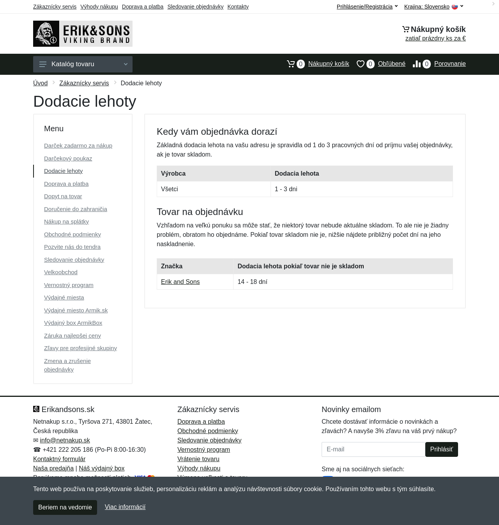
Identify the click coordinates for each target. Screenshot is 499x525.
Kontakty (237, 7)
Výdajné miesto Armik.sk (76, 310)
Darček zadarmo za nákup (78, 145)
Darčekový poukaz (68, 158)
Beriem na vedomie (65, 507)
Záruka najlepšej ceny (72, 335)
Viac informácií (125, 507)
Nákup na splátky (66, 221)
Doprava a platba (143, 7)
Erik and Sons (180, 281)
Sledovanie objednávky (195, 7)
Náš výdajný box (101, 468)
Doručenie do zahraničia (75, 209)
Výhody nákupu (99, 7)
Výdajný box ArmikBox (73, 322)
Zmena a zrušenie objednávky (67, 365)
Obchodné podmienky (72, 234)
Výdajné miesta (64, 297)
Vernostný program (69, 285)
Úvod (40, 83)
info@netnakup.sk (65, 440)
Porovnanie (435, 64)
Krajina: (433, 7)
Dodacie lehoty (63, 170)
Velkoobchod (61, 272)
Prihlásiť (441, 449)
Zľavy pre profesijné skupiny (80, 348)
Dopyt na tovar (63, 196)
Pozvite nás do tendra (72, 246)
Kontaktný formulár (59, 459)
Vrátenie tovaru (198, 459)
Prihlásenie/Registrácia (367, 6)
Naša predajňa (53, 468)
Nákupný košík (314, 64)
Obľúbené (377, 64)
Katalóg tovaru (83, 64)
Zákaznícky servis (54, 7)
